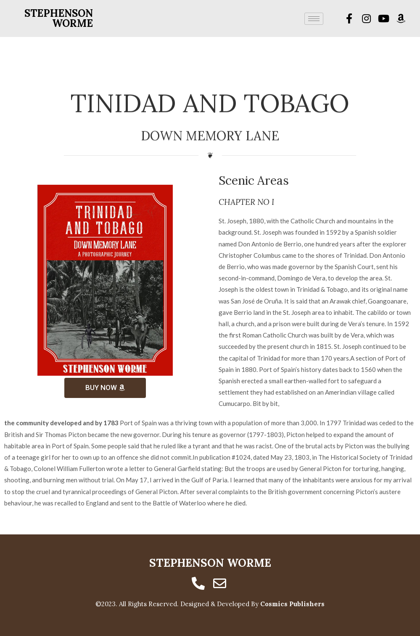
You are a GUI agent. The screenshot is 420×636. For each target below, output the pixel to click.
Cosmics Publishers (292, 604)
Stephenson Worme (58, 18)
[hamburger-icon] (313, 19)
